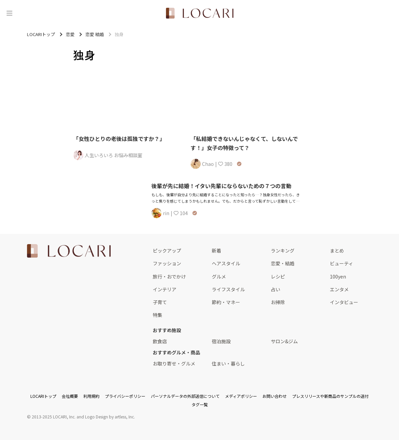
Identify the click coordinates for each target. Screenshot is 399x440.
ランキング (282, 250)
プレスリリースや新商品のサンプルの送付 (330, 396)
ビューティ (341, 263)
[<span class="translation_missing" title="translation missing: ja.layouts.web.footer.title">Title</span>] (69, 251)
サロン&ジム (284, 341)
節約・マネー (226, 302)
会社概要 (70, 396)
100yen (338, 276)
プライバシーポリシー (125, 396)
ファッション (167, 263)
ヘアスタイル (226, 263)
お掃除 (278, 302)
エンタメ (339, 289)
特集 (157, 315)
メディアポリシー (241, 396)
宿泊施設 (221, 341)
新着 (216, 250)
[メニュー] (9, 13)
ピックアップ (167, 250)
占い (275, 289)
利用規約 (91, 396)
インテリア (164, 289)
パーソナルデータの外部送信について (185, 396)
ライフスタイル (228, 289)
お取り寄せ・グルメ (174, 363)
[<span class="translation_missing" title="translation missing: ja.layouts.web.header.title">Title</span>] (199, 13)
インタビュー (344, 302)
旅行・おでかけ (169, 276)
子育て (160, 302)
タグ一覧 (200, 404)
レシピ (278, 276)
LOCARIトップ (43, 396)
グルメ (219, 276)
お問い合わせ (274, 396)
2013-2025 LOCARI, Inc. (54, 416)
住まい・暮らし (228, 363)
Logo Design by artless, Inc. (110, 416)
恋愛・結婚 (282, 263)
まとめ (337, 250)
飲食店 (160, 341)
